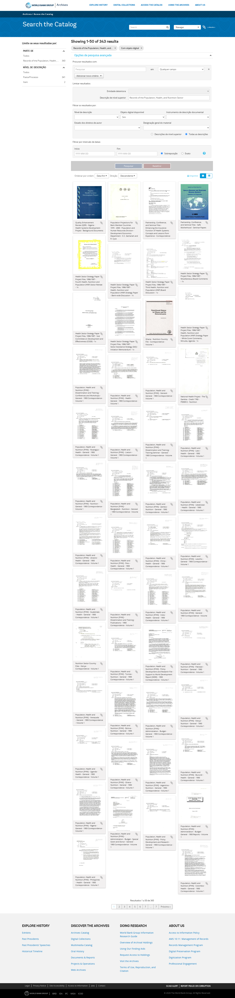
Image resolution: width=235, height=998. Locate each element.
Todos (26, 55)
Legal (27, 985)
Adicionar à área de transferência (101, 223)
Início (77, 148)
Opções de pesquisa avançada (92, 55)
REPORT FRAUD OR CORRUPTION (196, 986)
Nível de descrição (34, 67)
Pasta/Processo (30, 77)
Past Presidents (30, 938)
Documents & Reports (83, 957)
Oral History (77, 951)
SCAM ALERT (172, 986)
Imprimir (192, 175)
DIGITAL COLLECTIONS (124, 5)
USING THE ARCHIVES (178, 5)
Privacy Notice (39, 985)
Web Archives (78, 969)
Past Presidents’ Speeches (36, 945)
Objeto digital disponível (132, 112)
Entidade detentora (116, 91)
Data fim (102, 175)
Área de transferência (209, 27)
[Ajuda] (203, 153)
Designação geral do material (157, 122)
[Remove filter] (115, 48)
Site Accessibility (56, 985)
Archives (62, 5)
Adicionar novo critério (89, 75)
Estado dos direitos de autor (88, 122)
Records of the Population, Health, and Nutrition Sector (44, 60)
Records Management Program (186, 945)
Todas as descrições (196, 134)
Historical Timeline (32, 951)
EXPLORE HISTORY (98, 5)
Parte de (28, 51)
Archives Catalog (80, 932)
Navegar (187, 27)
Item (25, 82)
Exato (185, 153)
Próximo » (166, 906)
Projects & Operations (83, 963)
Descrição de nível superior (113, 97)
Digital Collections (81, 938)
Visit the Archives (129, 961)
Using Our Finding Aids (132, 948)
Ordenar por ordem (84, 175)
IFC (66, 993)
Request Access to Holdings (135, 954)
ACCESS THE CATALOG (151, 5)
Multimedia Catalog (81, 945)
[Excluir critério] (207, 68)
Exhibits (26, 932)
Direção (113, 175)
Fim (118, 148)
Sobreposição (169, 153)
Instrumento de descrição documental (185, 112)
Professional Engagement (183, 963)
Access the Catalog (43, 14)
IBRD (54, 993)
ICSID (80, 993)
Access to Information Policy (184, 932)
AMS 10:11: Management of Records (188, 938)
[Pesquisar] (167, 27)
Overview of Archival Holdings (136, 942)
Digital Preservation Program (184, 951)
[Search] (149, 27)
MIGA (73, 993)
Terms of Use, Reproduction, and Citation (138, 969)
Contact (101, 985)
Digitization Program (180, 957)
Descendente (127, 175)
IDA (61, 993)
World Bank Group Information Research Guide (137, 934)
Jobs (93, 985)
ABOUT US (200, 5)
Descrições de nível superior (166, 134)
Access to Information (78, 985)
